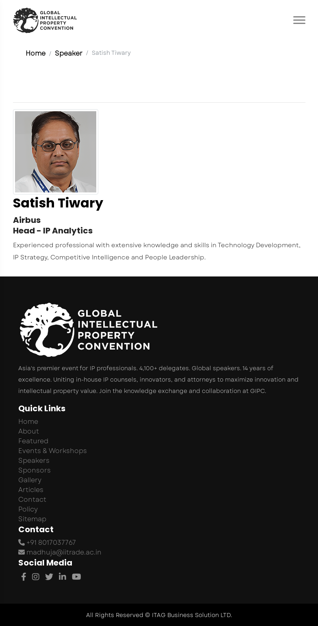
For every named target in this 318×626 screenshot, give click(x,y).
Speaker (68, 53)
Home (35, 53)
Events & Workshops (52, 450)
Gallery (29, 480)
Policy (28, 509)
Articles (30, 489)
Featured (33, 441)
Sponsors (34, 470)
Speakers (34, 460)
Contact (32, 499)
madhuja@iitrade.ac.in (60, 552)
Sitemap (32, 519)
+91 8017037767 (47, 542)
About (28, 431)
